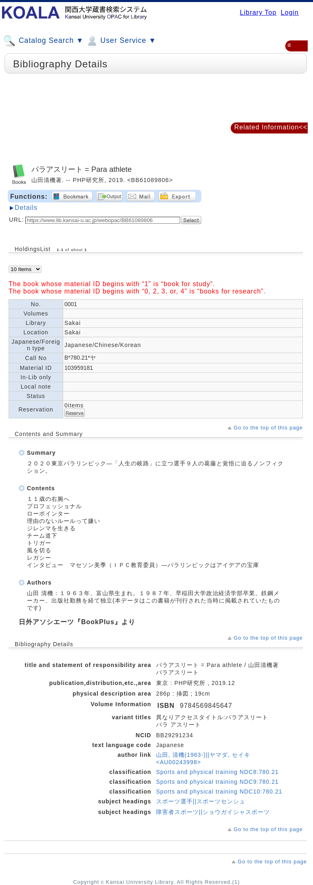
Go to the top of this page (268, 428)
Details (26, 207)
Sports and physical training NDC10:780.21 (219, 791)
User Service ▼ (121, 41)
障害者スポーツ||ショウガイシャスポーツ (213, 812)
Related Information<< (270, 127)
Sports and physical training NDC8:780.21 (217, 772)
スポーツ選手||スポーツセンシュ (200, 801)
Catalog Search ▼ (43, 41)
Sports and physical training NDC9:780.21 (217, 781)
